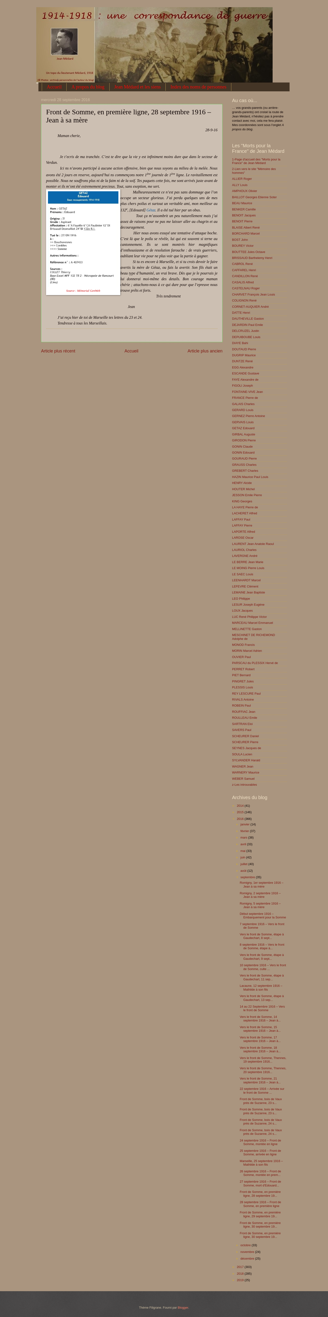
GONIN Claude (242, 446)
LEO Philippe (241, 598)
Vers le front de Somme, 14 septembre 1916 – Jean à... (260, 1018)
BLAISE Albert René (246, 227)
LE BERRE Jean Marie (247, 562)
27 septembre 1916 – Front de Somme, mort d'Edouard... (260, 1183)
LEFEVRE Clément (245, 586)
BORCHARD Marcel (246, 233)
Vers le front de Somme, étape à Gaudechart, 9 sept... (262, 956)
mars (244, 837)
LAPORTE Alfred (243, 531)
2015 (240, 812)
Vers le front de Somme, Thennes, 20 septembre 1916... (263, 1070)
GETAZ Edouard (243, 428)
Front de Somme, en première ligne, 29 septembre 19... (260, 1214)
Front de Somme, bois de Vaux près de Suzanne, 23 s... (261, 1100)
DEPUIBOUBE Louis (246, 337)
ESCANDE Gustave (245, 373)
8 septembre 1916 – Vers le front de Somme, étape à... (262, 946)
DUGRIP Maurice (244, 355)
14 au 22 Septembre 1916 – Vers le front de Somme (262, 1008)
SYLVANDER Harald (246, 760)
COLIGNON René (244, 300)
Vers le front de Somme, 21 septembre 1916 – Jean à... (260, 1080)
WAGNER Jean (242, 766)
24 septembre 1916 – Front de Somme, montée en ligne (260, 1142)
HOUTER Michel (243, 489)
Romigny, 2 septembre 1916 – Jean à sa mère (260, 895)
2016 (240, 819)
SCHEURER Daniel (245, 736)
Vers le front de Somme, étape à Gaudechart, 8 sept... (262, 936)
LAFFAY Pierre (242, 525)
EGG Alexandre (242, 367)
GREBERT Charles (245, 470)
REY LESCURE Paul (246, 693)
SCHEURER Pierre (245, 742)
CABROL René (242, 264)
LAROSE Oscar (243, 537)
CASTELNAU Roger (246, 288)
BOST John (240, 239)
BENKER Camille (244, 209)
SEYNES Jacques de (246, 748)
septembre (248, 877)
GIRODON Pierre (244, 440)
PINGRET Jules (243, 681)
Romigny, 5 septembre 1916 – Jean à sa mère (260, 905)
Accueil (54, 86)
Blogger (183, 1307)
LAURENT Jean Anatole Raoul (253, 544)
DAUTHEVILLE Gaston (248, 318)
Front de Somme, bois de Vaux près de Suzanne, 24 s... (261, 1121)
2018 (240, 1273)
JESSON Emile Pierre (247, 495)
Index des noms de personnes (198, 86)
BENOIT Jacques (244, 215)
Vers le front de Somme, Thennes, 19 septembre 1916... (263, 1059)
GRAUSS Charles (244, 464)
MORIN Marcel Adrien (247, 651)
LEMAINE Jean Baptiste (248, 592)
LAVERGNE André (244, 556)
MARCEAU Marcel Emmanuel (252, 623)
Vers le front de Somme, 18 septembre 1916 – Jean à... (260, 1049)
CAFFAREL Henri (244, 270)
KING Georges (242, 501)
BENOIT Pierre (242, 221)
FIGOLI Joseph (242, 385)
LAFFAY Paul (241, 519)
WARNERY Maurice (245, 772)
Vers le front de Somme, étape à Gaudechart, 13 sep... (262, 997)
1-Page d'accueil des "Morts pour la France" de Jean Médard (256, 161)
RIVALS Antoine (243, 699)
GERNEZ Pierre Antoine (248, 416)
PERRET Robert (243, 669)
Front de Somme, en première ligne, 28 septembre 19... (260, 1193)
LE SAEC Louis (242, 574)
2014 (240, 805)
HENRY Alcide (242, 483)
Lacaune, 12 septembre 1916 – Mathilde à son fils (261, 987)
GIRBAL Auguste (243, 434)
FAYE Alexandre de (245, 379)
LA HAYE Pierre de (245, 507)
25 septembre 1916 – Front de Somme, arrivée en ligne (260, 1152)
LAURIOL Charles (244, 550)
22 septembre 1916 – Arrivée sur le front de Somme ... (262, 1090)
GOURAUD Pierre (244, 458)
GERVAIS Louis (243, 422)
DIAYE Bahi (240, 343)
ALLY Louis (240, 185)
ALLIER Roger (242, 179)
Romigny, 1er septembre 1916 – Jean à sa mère (261, 884)
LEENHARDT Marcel (246, 580)
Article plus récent (58, 351)
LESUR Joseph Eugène (248, 604)
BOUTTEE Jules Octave (248, 252)
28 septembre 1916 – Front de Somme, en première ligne (260, 1203)
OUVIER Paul (241, 657)
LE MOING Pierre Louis (248, 568)
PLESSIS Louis (242, 687)
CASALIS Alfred (243, 282)
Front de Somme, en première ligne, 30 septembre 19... (260, 1224)
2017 (240, 1267)
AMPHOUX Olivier (244, 191)
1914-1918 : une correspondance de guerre (54, 13)
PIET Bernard (241, 675)
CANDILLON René (245, 276)
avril (243, 844)
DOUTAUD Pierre (244, 349)
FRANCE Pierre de (245, 398)
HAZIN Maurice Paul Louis (250, 477)
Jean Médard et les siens (137, 86)
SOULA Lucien (242, 754)
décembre (247, 1258)
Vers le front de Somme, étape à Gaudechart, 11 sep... (262, 977)
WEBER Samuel (243, 778)
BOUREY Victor (243, 245)
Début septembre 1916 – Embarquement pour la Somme (263, 915)
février (245, 831)
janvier (245, 824)
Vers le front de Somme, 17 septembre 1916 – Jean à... (260, 1039)
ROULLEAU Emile (244, 717)
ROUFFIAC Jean (243, 711)
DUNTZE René (242, 361)
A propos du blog (87, 86)
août (243, 871)
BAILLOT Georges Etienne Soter (254, 197)
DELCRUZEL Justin (245, 331)
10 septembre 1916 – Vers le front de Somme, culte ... (263, 967)
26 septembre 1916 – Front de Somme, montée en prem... (260, 1173)
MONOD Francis (243, 645)
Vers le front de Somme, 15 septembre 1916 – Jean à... (260, 1028)
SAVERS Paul (241, 730)
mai (243, 851)
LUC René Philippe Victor (249, 617)
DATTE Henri (241, 312)
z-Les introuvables (244, 784)
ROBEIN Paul (241, 705)
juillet (244, 864)
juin (243, 857)
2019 (240, 1280)
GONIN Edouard (243, 452)
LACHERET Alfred (244, 513)
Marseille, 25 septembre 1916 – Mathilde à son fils (261, 1162)
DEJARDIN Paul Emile (247, 325)
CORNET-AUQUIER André (250, 306)
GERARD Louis (242, 410)
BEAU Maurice (242, 203)
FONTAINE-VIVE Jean (247, 392)
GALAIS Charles (243, 404)
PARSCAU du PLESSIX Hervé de (255, 663)
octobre (246, 1245)
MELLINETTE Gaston (247, 629)
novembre (247, 1252)
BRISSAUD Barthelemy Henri (252, 258)
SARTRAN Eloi (242, 724)
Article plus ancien (205, 351)
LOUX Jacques (242, 610)
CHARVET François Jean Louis (253, 294)
